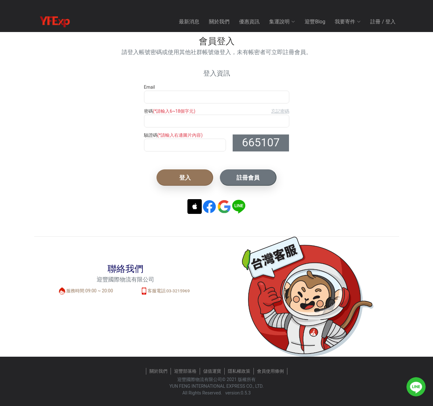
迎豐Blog (315, 22)
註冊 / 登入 (383, 22)
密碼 (170, 111)
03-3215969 (178, 290)
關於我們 (219, 22)
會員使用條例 (270, 371)
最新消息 (189, 22)
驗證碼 (173, 135)
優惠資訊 (249, 22)
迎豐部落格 (185, 371)
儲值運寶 (212, 371)
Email (149, 87)
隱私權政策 (239, 371)
